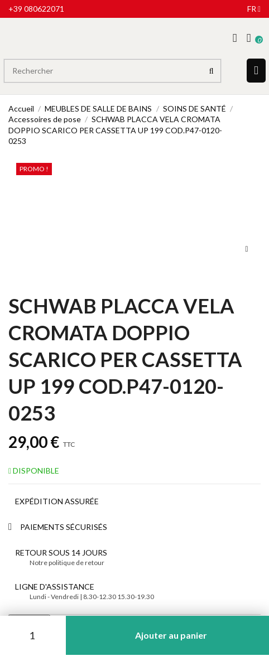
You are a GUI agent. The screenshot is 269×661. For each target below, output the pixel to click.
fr (254, 8)
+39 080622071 (36, 8)
